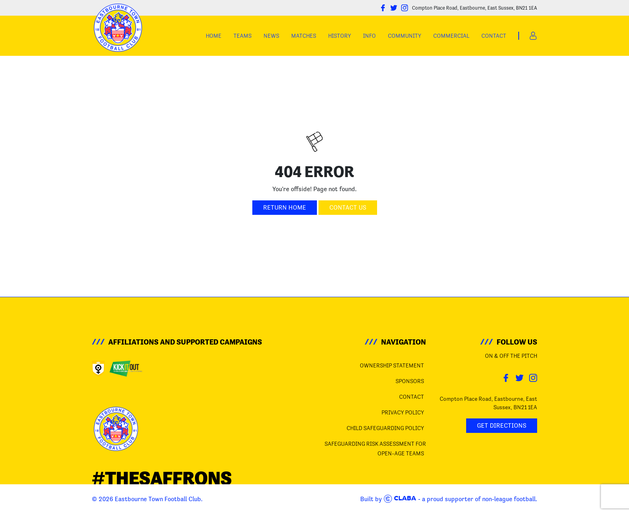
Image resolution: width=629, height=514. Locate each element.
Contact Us (347, 207)
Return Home (284, 207)
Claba (400, 499)
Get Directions (501, 425)
